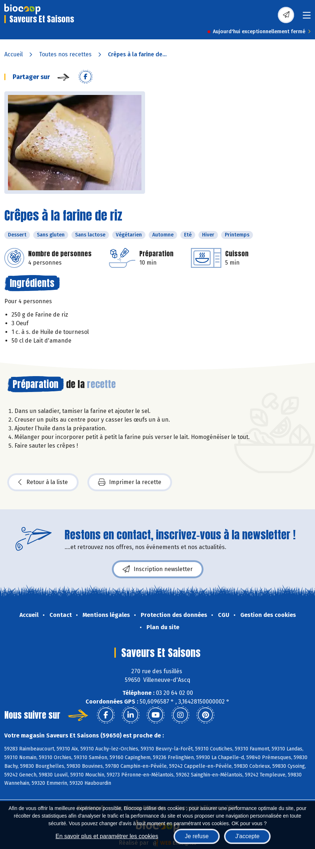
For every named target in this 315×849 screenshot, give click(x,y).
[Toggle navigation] (307, 17)
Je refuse (197, 836)
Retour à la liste (43, 482)
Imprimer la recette (129, 482)
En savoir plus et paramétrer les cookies (107, 836)
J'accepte (247, 836)
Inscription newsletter (158, 569)
